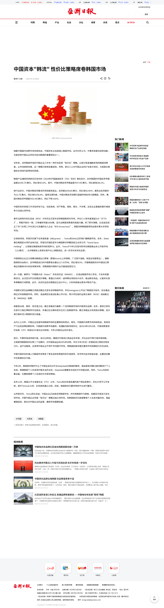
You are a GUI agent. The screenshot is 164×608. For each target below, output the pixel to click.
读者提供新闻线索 (93, 585)
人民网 (114, 569)
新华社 (66, 569)
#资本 (29, 418)
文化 (81, 22)
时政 (33, 22)
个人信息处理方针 (52, 585)
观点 (117, 22)
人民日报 (50, 569)
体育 (93, 22)
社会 (69, 22)
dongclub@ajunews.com (91, 600)
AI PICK (131, 22)
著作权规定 (79, 585)
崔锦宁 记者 (18, 79)
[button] (144, 316)
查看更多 (146, 288)
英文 (20, 12)
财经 (45, 22)
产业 (57, 22)
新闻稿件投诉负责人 (108, 585)
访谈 (105, 22)
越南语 (37, 12)
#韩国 (40, 418)
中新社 (98, 569)
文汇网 (82, 569)
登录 (146, 14)
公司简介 (40, 585)
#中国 (18, 418)
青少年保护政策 (67, 585)
